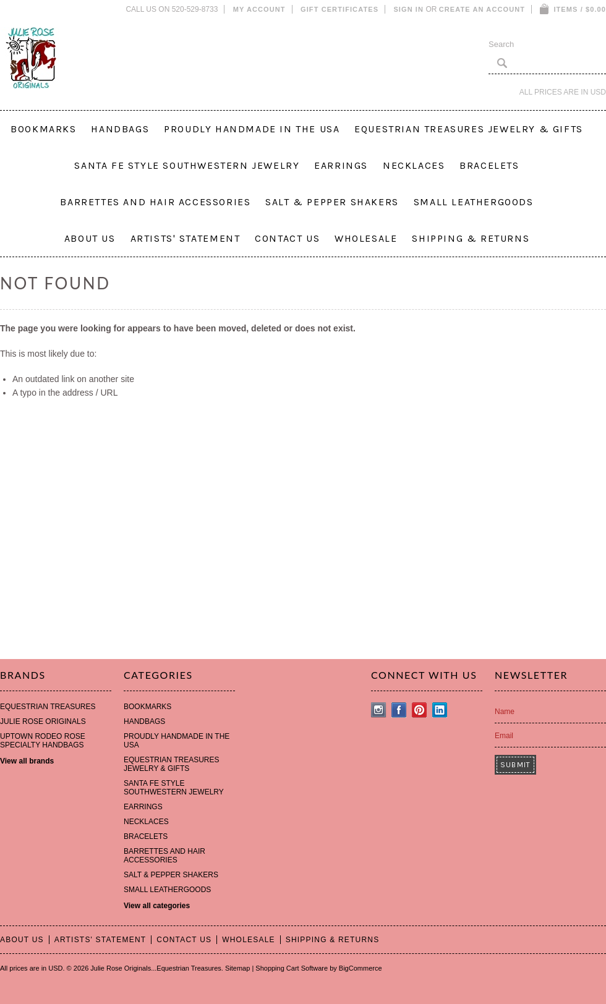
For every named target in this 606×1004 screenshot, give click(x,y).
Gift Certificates (339, 9)
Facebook (399, 710)
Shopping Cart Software (291, 968)
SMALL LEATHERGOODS (474, 202)
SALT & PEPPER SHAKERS (332, 202)
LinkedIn (440, 710)
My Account (259, 9)
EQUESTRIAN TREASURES (47, 706)
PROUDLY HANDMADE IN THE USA (251, 129)
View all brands (27, 761)
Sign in (408, 9)
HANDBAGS (120, 129)
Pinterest (419, 710)
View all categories (157, 905)
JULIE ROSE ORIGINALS (43, 721)
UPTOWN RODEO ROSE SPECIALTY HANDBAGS (42, 740)
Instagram (378, 710)
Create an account (482, 9)
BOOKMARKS (43, 129)
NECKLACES (414, 165)
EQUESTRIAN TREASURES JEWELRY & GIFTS (468, 129)
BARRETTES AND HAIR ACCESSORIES (155, 202)
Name (504, 711)
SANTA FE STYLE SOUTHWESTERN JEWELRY (186, 165)
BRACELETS (489, 165)
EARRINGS (341, 165)
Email (504, 735)
